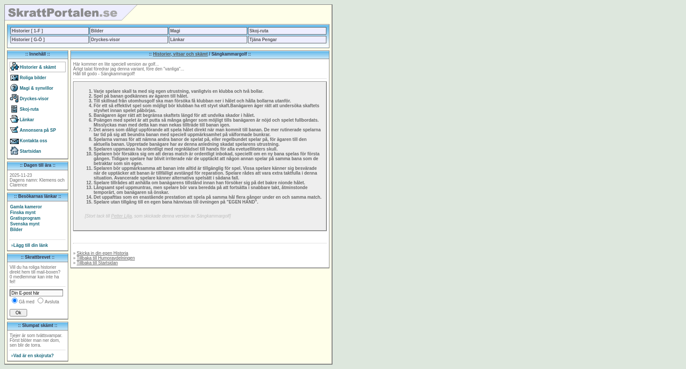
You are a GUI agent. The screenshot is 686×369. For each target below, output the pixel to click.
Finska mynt (22, 212)
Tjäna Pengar (263, 39)
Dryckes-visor (105, 39)
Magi (175, 30)
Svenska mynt (24, 223)
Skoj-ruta (258, 30)
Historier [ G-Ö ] (28, 39)
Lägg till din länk (29, 245)
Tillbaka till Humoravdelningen (106, 258)
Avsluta (52, 301)
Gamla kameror (26, 206)
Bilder (97, 30)
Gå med (27, 301)
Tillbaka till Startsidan (97, 262)
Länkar (177, 39)
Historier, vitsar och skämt (180, 54)
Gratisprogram (25, 218)
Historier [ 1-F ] (27, 30)
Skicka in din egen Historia (102, 253)
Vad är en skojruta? (32, 355)
